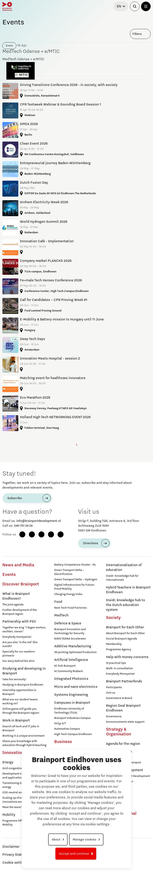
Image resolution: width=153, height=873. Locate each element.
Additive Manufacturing (72, 646)
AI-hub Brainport (65, 665)
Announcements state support (125, 721)
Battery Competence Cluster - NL (75, 564)
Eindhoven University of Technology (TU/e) (69, 710)
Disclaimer (11, 847)
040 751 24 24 (23, 525)
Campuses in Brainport (72, 703)
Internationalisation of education (123, 567)
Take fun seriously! (14, 679)
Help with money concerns (127, 657)
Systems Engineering (71, 695)
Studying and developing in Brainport (24, 671)
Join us (110, 692)
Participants (114, 687)
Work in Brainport (16, 720)
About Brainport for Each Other (125, 633)
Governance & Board (119, 698)
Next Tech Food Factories (70, 607)
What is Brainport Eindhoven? (16, 596)
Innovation (12, 752)
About (56, 839)
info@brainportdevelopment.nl (38, 521)
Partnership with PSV (19, 622)
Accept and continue (74, 853)
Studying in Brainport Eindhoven (22, 684)
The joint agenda (13, 604)
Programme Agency (118, 649)
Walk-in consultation (119, 668)
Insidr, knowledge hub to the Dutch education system (125, 605)
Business (63, 741)
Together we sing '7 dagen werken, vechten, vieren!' (24, 629)
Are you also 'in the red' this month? (19, 644)
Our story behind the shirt (18, 661)
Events (9, 574)
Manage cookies (84, 839)
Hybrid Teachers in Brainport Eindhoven (128, 589)
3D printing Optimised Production (75, 652)
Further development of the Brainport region (19, 612)
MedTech (61, 615)
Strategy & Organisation (118, 732)
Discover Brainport (20, 584)
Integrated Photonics (71, 679)
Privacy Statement (17, 855)
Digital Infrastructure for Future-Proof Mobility (74, 586)
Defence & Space (67, 623)
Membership (114, 644)
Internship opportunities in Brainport (19, 692)
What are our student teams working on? (20, 701)
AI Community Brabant (68, 671)
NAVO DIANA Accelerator (70, 638)
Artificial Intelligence (71, 660)
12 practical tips (116, 663)
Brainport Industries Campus (72, 718)
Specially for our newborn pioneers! (18, 653)
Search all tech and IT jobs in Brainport (20, 728)
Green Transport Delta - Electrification (69, 572)
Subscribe (14, 498)
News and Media (18, 565)
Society (113, 617)
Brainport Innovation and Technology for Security (70, 631)
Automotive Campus (67, 728)
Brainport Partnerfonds (124, 681)
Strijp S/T (60, 723)
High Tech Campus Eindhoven (73, 734)
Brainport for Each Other (125, 627)
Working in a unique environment (23, 735)
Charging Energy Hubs (68, 594)
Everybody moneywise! (17, 636)
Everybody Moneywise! (120, 673)
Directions (90, 543)
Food (58, 602)
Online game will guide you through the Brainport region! (20, 710)
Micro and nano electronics (75, 687)
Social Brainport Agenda (121, 638)
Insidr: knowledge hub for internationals (122, 577)
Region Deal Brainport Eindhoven (123, 708)
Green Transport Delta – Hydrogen (75, 579)
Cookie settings (15, 863)
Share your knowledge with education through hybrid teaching (24, 743)
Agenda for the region (123, 744)
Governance (114, 716)
